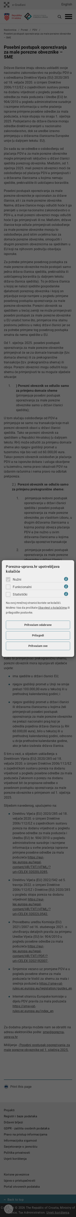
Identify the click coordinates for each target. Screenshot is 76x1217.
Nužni (17, 579)
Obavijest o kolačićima (52, 607)
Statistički (20, 594)
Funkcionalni (22, 587)
